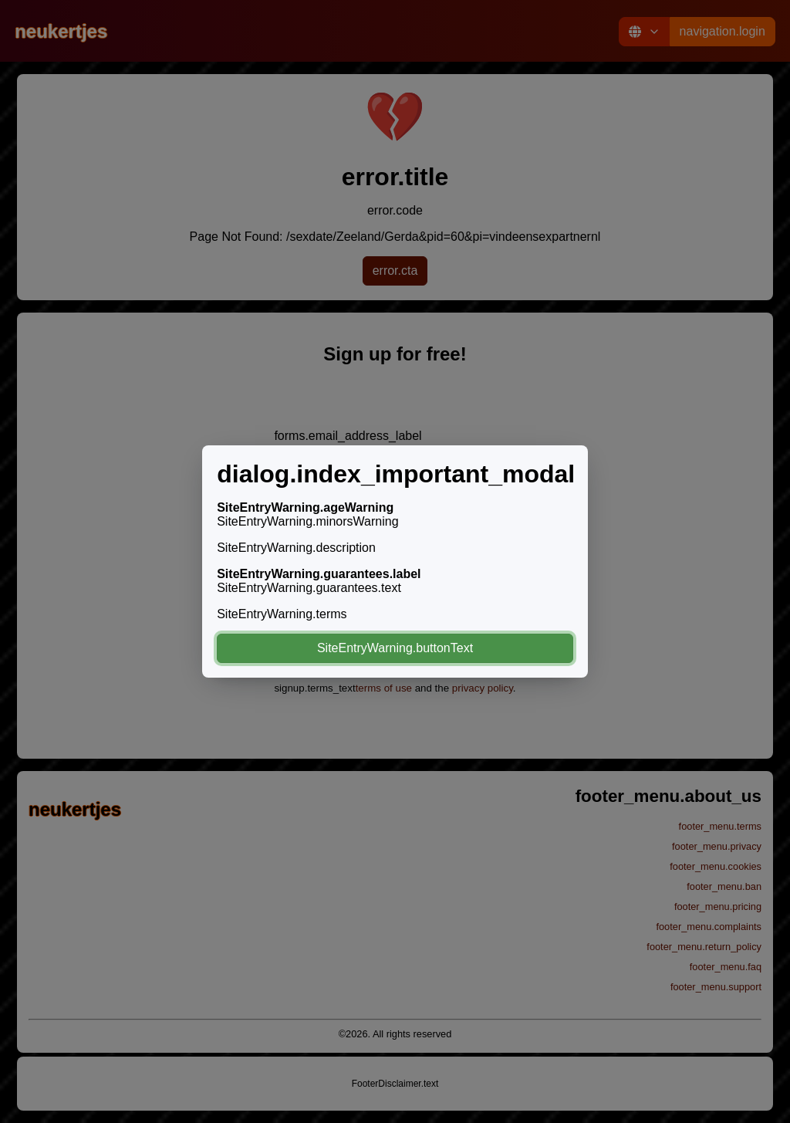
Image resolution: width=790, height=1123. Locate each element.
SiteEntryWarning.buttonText (395, 648)
